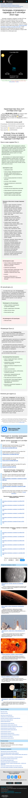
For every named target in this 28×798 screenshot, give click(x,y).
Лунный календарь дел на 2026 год (7, 736)
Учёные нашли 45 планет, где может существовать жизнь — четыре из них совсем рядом (13, 764)
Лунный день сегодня (4, 713)
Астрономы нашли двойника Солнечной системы (9, 758)
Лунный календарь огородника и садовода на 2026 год (10, 734)
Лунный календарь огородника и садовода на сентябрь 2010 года (11, 6)
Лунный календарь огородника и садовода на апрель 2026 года (11, 726)
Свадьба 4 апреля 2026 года (5, 721)
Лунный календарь (9, 3)
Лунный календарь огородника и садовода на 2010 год (9, 5)
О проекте (2, 792)
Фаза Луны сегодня (4, 711)
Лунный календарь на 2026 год (6, 731)
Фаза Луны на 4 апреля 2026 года (6, 715)
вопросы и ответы (22, 422)
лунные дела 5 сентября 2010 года (10, 460)
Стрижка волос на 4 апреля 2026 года (7, 716)
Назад (10, 783)
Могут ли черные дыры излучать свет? (7, 760)
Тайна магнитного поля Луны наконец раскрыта (9, 751)
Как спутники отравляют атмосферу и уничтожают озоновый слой (12, 767)
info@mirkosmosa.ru (10, 791)
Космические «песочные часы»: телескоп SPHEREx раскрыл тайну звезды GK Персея (14, 755)
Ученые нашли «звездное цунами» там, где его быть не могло (11, 765)
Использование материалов (9, 792)
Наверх (18, 783)
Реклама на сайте (18, 792)
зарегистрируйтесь (12, 81)
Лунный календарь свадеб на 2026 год (7, 737)
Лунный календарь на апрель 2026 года (7, 723)
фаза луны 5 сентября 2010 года (9, 447)
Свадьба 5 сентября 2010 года (9, 466)
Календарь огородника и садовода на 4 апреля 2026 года (10, 718)
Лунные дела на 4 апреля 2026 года (7, 719)
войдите (17, 81)
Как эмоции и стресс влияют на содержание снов (9, 761)
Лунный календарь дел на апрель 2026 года (8, 728)
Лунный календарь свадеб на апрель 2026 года (9, 729)
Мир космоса (2, 3)
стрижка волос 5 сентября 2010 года (10, 454)
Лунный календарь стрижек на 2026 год (7, 733)
